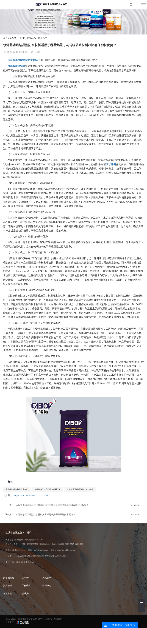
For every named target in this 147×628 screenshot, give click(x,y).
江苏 (18, 562)
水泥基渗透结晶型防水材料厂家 (47, 489)
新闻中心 (31, 38)
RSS (36, 539)
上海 (27, 562)
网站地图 (29, 539)
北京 (32, 562)
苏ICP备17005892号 (54, 619)
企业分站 (19, 539)
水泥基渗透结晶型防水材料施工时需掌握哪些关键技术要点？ (45, 514)
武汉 (23, 562)
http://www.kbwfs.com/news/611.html (31, 495)
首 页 (22, 38)
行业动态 (42, 38)
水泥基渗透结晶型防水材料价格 (80, 489)
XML (41, 539)
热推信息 (10, 539)
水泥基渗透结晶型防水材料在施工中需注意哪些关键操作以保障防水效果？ (52, 505)
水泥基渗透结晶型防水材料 (17, 489)
